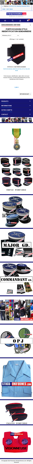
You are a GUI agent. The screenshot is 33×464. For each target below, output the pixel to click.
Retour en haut (25, 94)
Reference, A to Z (10, 36)
